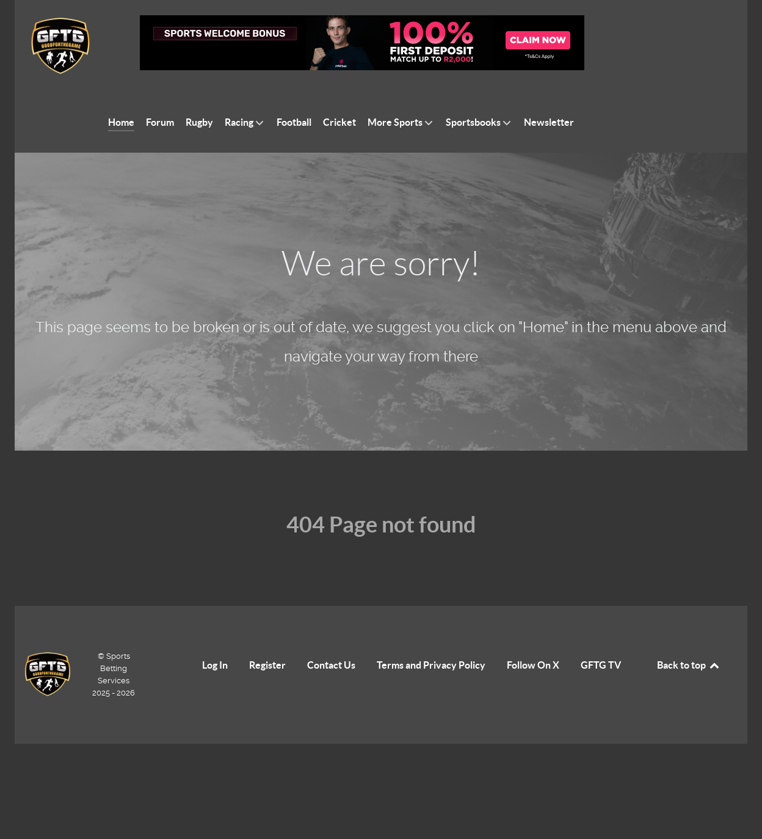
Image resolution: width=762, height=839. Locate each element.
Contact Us (331, 664)
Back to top (688, 664)
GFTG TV (601, 664)
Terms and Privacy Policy (431, 664)
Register (267, 664)
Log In (215, 664)
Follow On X (533, 664)
